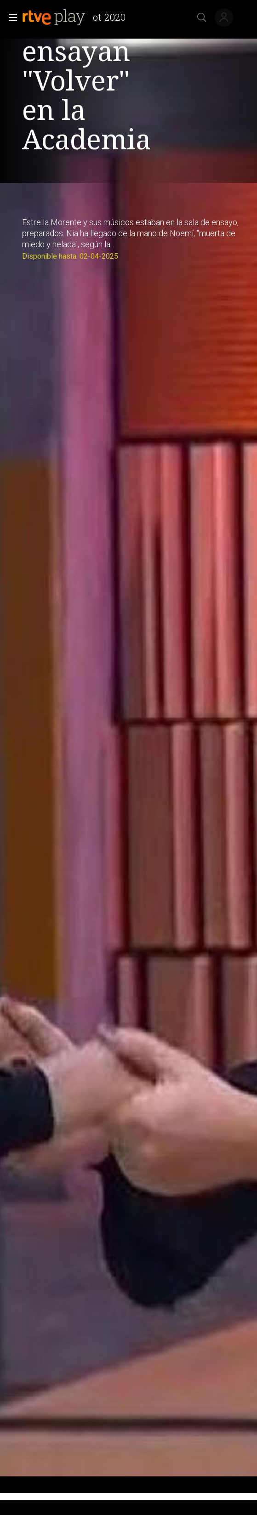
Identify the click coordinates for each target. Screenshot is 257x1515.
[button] (10, 17)
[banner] (77, 17)
